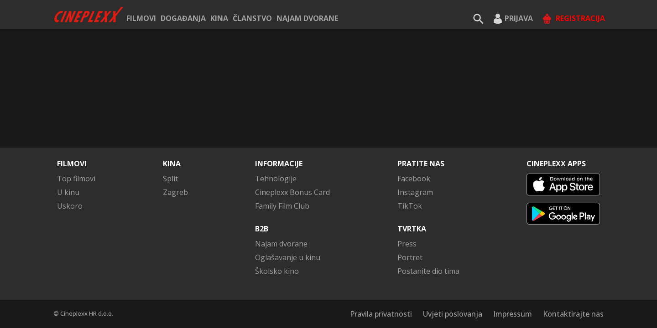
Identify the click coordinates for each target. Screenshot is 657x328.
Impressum (512, 314)
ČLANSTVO (252, 18)
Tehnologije (276, 179)
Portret (409, 257)
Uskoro (70, 206)
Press (407, 244)
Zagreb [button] (175, 192)
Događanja (183, 18)
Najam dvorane (307, 18)
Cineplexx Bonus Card (292, 192)
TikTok (409, 206)
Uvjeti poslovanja (452, 314)
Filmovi (141, 18)
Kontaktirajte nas (573, 314)
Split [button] (170, 179)
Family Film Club (282, 206)
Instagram (415, 192)
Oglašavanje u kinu (287, 257)
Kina (219, 18)
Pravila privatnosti (381, 314)
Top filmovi (76, 179)
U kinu (68, 192)
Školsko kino (277, 271)
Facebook (413, 179)
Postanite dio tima (428, 271)
